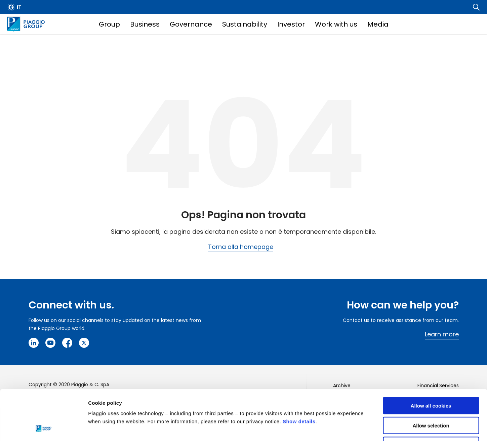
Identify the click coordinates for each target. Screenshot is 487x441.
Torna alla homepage (240, 247)
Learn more (442, 334)
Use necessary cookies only (430, 398)
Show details (299, 374)
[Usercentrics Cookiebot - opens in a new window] (43, 428)
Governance (191, 24)
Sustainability (244, 24)
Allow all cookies (431, 358)
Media (378, 24)
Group (109, 24)
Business (145, 24)
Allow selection (430, 378)
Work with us (336, 24)
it (19, 7)
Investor (291, 24)
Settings (347, 428)
